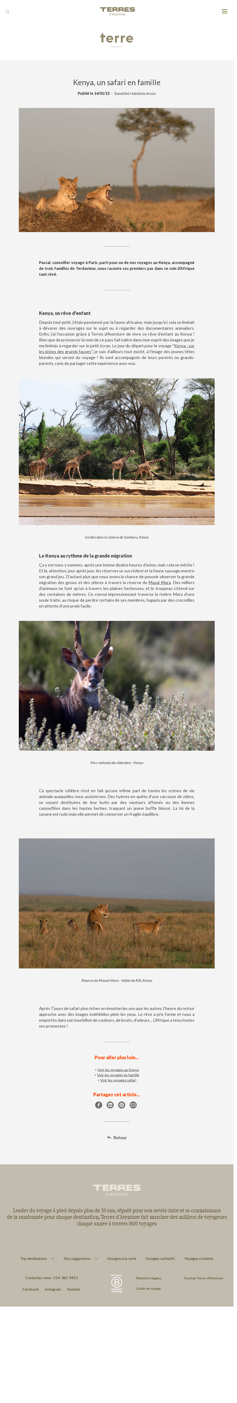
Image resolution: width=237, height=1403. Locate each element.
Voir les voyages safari (118, 1080)
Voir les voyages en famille (118, 1075)
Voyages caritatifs (160, 1258)
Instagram (53, 1289)
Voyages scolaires (198, 1258)
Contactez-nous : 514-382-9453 (51, 1277)
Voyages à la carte (121, 1258)
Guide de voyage (148, 1288)
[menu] (224, 12)
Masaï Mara (159, 582)
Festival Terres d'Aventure (203, 1278)
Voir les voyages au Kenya (118, 1069)
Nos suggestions (77, 1258)
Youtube (73, 1289)
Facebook (31, 1289)
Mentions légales (148, 1278)
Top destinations (33, 1258)
